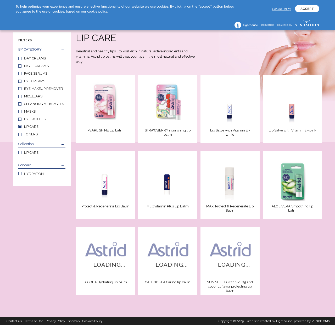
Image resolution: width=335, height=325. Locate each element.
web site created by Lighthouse (269, 321)
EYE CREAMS (34, 81)
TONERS (31, 134)
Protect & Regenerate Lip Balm (105, 206)
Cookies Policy (92, 321)
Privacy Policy (55, 321)
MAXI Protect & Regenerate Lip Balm (230, 208)
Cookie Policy (281, 9)
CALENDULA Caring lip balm (167, 282)
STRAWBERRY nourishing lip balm (168, 132)
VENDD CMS (321, 321)
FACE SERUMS (35, 73)
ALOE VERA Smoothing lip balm (292, 208)
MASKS (30, 111)
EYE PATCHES (35, 119)
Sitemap (74, 321)
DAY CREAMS (35, 58)
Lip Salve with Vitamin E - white (230, 132)
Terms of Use (33, 321)
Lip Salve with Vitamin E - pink (292, 130)
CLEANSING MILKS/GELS (44, 104)
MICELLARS (33, 96)
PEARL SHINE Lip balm (105, 130)
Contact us (14, 321)
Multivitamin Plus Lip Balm (168, 206)
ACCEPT (307, 9)
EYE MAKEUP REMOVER (43, 89)
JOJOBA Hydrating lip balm (105, 282)
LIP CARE (31, 127)
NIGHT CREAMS (36, 66)
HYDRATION (34, 174)
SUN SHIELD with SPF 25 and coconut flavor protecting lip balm (230, 286)
